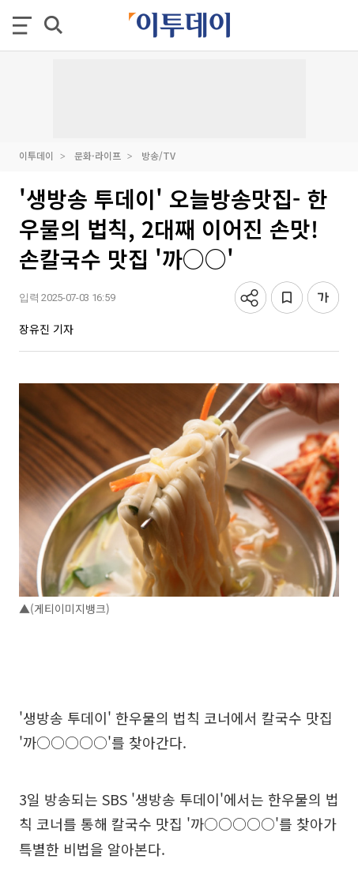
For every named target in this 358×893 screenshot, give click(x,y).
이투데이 (36, 155)
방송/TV (158, 155)
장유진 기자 (46, 329)
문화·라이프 (97, 155)
